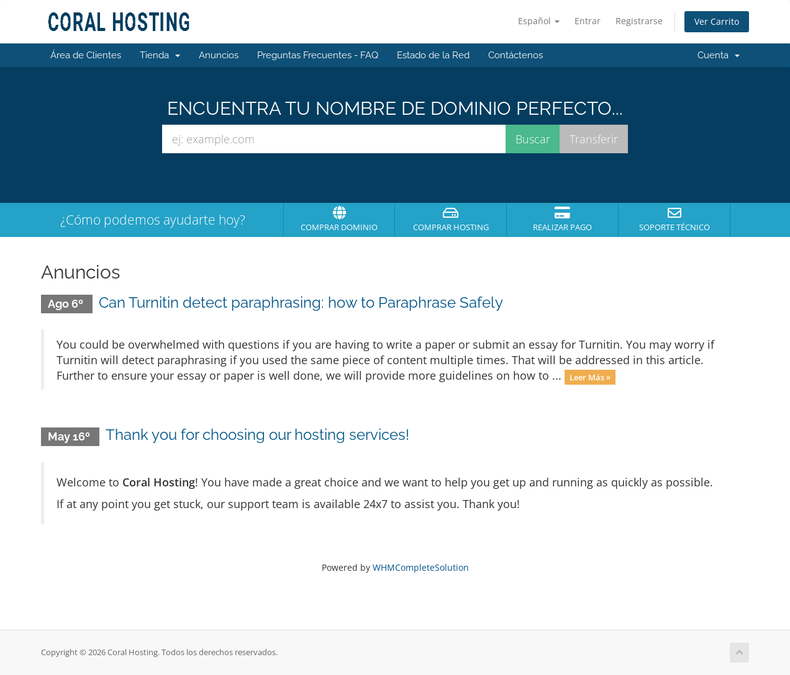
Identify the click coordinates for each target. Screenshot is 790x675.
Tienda (160, 55)
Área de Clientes (85, 55)
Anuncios (218, 55)
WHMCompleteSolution (421, 567)
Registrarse (639, 21)
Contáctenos (515, 55)
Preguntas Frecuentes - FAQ (317, 55)
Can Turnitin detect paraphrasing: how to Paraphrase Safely (301, 302)
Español (539, 21)
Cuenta (718, 55)
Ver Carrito (716, 21)
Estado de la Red (433, 55)
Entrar (587, 21)
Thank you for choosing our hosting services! (257, 435)
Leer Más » (590, 376)
